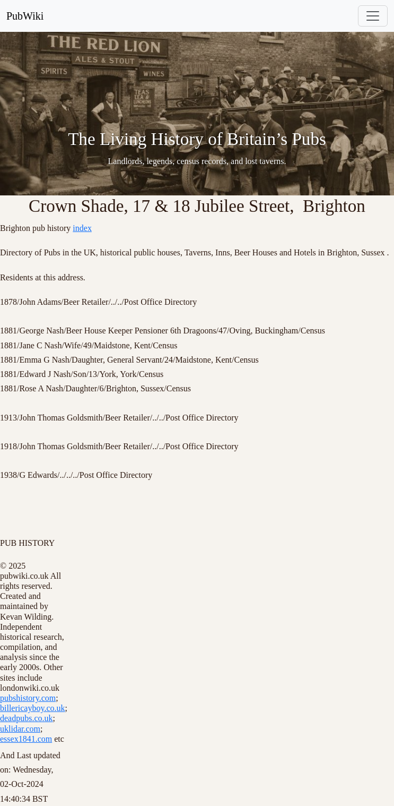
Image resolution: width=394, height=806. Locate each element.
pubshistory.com (28, 697)
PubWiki (24, 16)
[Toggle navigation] (373, 16)
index (82, 228)
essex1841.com (26, 738)
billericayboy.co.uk (32, 708)
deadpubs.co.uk (26, 718)
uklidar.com (20, 728)
